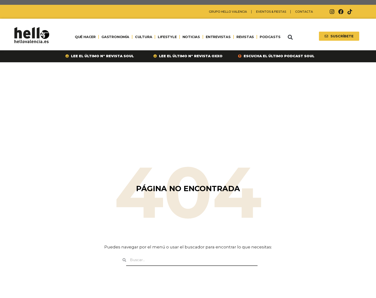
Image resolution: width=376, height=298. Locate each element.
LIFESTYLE (167, 37)
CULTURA (143, 37)
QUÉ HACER (85, 37)
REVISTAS (245, 37)
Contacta (304, 11)
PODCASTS (270, 37)
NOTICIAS (191, 37)
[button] (290, 37)
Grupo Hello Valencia (228, 11)
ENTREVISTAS (218, 37)
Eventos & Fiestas (271, 11)
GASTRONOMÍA (115, 37)
